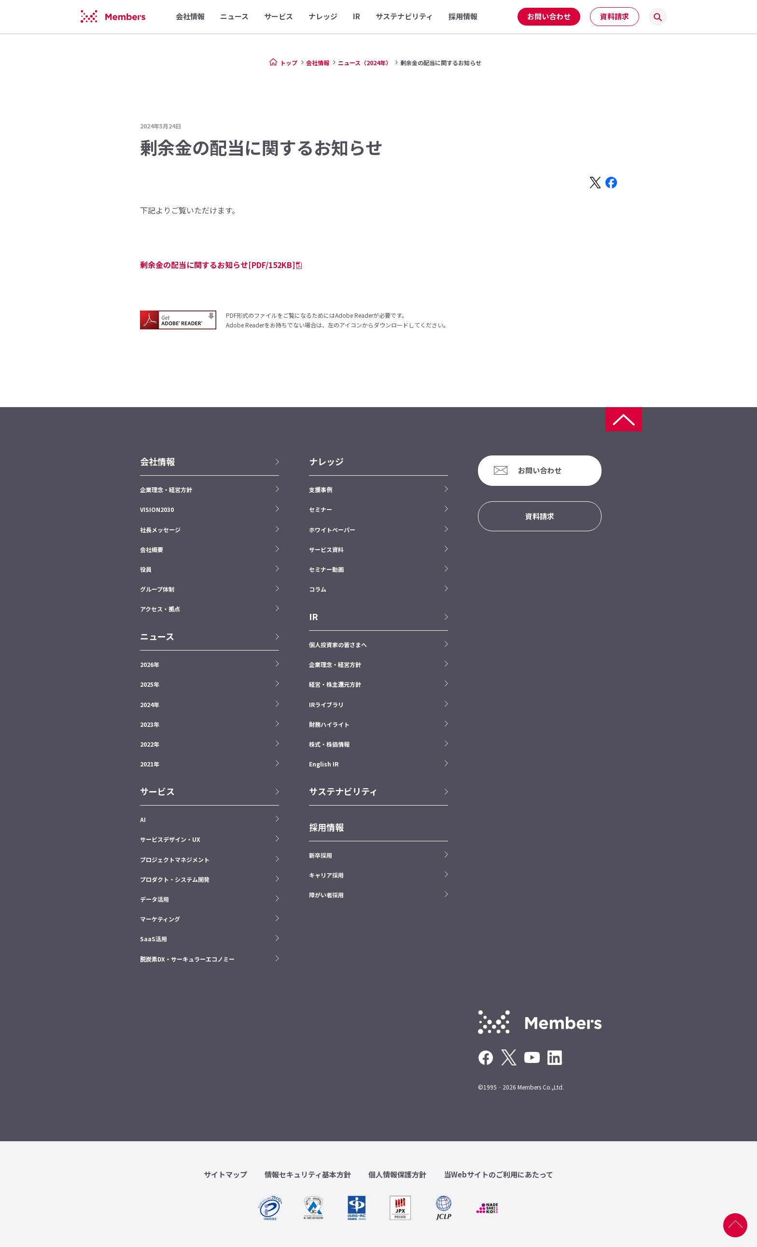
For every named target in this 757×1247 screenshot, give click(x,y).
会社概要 (151, 549)
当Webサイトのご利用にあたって (498, 1174)
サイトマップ (225, 1174)
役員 (146, 569)
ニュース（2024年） (365, 62)
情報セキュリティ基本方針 (308, 1174)
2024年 (149, 704)
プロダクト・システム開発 (175, 879)
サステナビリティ (343, 791)
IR (313, 616)
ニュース (157, 636)
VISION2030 (157, 509)
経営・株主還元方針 (335, 684)
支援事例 (320, 489)
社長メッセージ (160, 529)
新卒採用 (320, 855)
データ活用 (154, 899)
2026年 (149, 664)
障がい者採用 (326, 895)
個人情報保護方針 (397, 1174)
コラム (317, 589)
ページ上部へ (735, 1225)
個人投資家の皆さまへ (338, 644)
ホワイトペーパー (332, 529)
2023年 (149, 724)
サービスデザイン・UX (170, 839)
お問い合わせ (549, 16)
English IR (323, 764)
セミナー (320, 509)
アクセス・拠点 (160, 609)
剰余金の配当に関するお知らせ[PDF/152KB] (217, 264)
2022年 (149, 744)
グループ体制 (157, 589)
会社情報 (317, 62)
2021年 (149, 764)
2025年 (149, 684)
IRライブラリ (326, 704)
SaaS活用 (153, 939)
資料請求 (614, 16)
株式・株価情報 (329, 744)
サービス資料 (326, 549)
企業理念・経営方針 (166, 489)
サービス (157, 791)
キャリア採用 (326, 875)
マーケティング (160, 919)
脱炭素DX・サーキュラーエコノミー (187, 959)
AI (143, 819)
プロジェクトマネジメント (175, 859)
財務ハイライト (329, 724)
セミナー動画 (326, 569)
